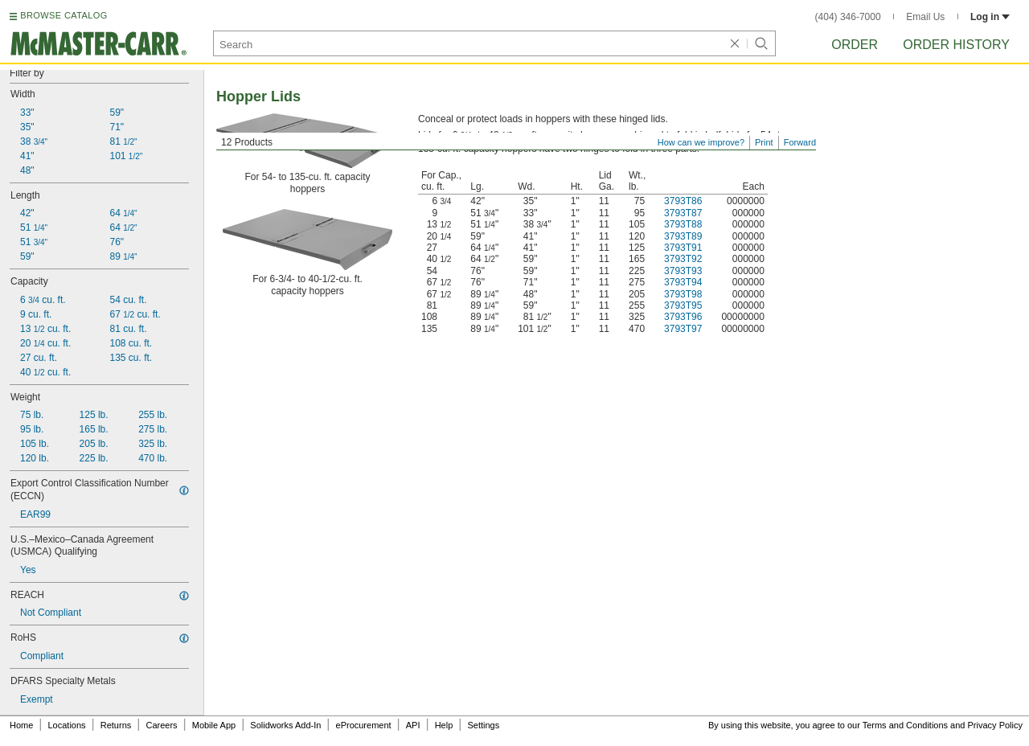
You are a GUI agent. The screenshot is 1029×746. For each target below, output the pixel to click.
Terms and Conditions (905, 725)
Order (854, 44)
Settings (483, 725)
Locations (67, 725)
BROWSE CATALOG (63, 15)
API (413, 725)
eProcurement (364, 725)
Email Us (925, 17)
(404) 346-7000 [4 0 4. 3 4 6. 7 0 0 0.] (848, 17)
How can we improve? (701, 142)
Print (764, 142)
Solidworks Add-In (285, 725)
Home (21, 725)
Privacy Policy (995, 725)
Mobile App (214, 725)
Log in (990, 17)
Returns (116, 725)
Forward (800, 142)
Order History (956, 44)
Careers (161, 725)
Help (444, 725)
